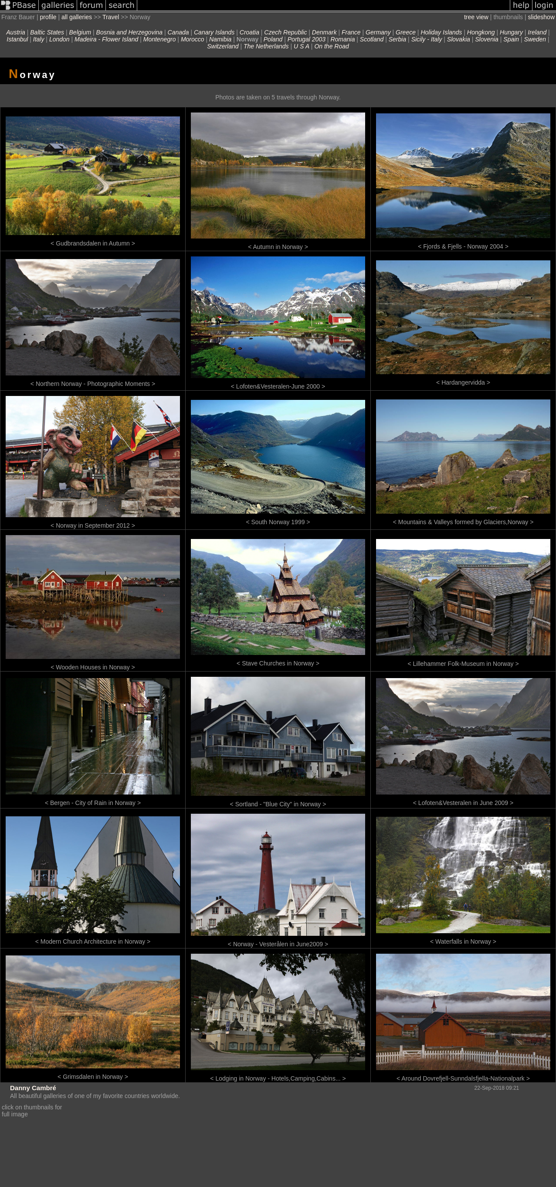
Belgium (80, 32)
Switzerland (222, 46)
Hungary (511, 32)
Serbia (397, 39)
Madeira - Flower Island (106, 39)
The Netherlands (266, 46)
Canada (178, 32)
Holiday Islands (441, 32)
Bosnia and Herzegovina (129, 32)
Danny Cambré (33, 1087)
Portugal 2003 (306, 39)
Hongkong (481, 32)
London (59, 39)
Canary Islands (214, 32)
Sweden (535, 39)
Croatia (249, 32)
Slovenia (486, 39)
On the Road (331, 46)
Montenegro (159, 39)
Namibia (220, 39)
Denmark (324, 32)
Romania (342, 39)
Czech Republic (285, 32)
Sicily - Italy (426, 39)
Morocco (192, 39)
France (351, 32)
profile (48, 17)
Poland (273, 39)
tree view (476, 17)
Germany (378, 32)
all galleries (76, 17)
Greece (406, 32)
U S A (301, 46)
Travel (110, 17)
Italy (38, 39)
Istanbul (17, 39)
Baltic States (47, 32)
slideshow (541, 17)
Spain (511, 39)
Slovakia (458, 39)
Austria (15, 32)
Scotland (371, 39)
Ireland (537, 32)
